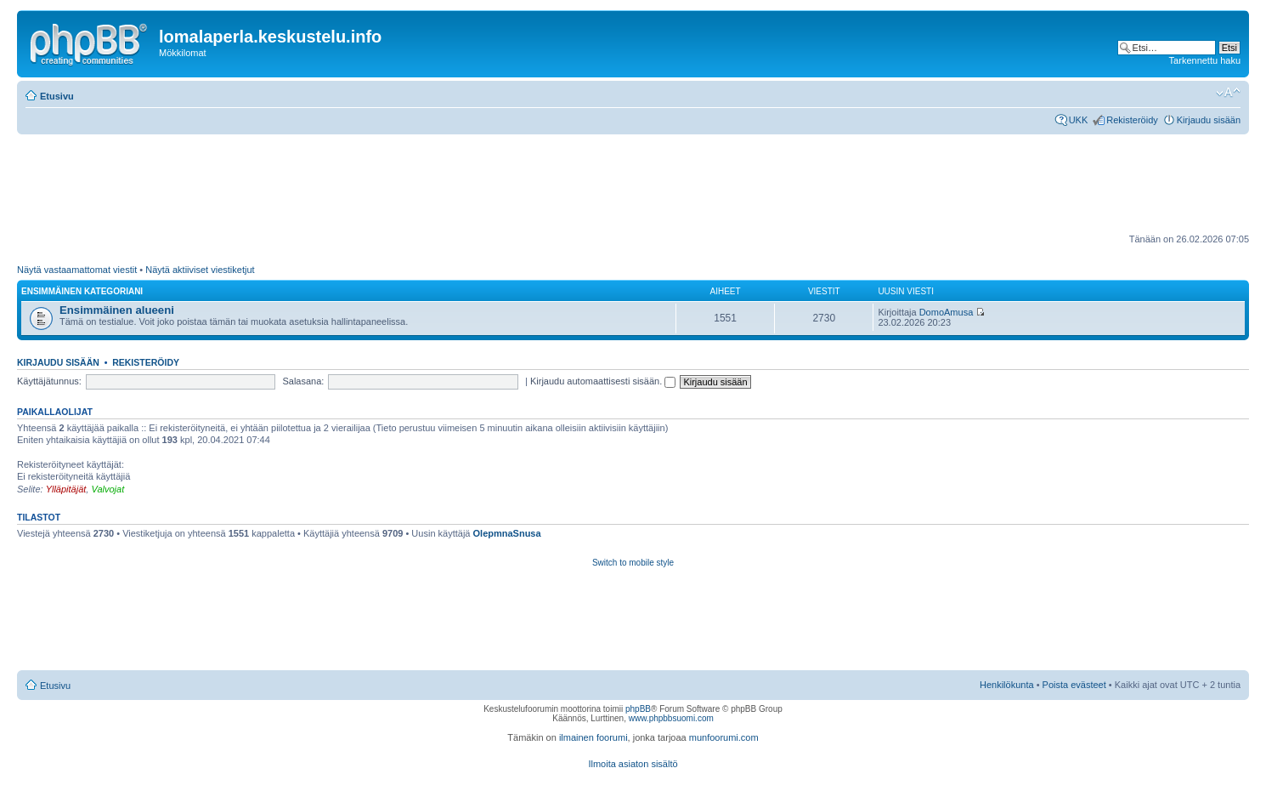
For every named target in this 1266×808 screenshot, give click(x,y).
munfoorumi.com (724, 737)
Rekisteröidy (1132, 120)
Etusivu (57, 96)
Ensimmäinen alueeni (116, 310)
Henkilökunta (1007, 685)
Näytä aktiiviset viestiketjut (199, 270)
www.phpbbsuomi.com (671, 718)
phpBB (638, 709)
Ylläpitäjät (66, 489)
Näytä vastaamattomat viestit (77, 270)
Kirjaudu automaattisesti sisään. (602, 381)
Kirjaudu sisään (1209, 120)
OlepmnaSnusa (507, 533)
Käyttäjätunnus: (49, 381)
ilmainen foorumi (593, 737)
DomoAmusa (946, 312)
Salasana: (303, 381)
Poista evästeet (1074, 685)
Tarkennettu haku (1205, 60)
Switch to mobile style (633, 562)
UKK (1078, 120)
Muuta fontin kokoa (1228, 92)
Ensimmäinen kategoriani (82, 291)
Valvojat (107, 489)
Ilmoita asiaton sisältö (632, 764)
